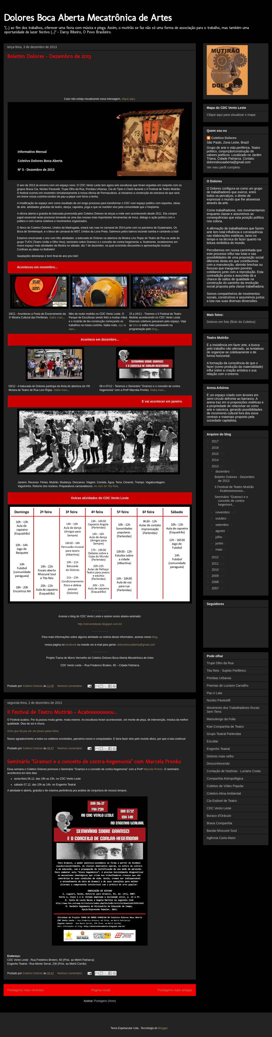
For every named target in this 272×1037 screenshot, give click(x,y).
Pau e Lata (214, 693)
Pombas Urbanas (219, 678)
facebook (71, 644)
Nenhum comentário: (70, 686)
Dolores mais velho (220, 756)
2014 (216, 460)
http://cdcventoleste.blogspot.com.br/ (100, 624)
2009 (216, 576)
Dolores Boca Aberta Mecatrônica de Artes (88, 17)
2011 (216, 563)
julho (219, 537)
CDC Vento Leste (219, 808)
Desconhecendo (218, 763)
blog (154, 329)
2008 (216, 582)
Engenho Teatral (218, 749)
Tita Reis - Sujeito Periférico (226, 670)
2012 (216, 557)
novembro (222, 512)
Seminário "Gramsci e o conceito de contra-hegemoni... (231, 500)
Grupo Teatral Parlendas (224, 734)
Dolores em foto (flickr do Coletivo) (231, 322)
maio (219, 549)
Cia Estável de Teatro (222, 801)
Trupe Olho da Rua (220, 663)
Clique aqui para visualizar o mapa (231, 115)
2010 (216, 569)
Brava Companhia (219, 823)
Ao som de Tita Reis (106, 486)
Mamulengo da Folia (221, 719)
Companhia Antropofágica (225, 778)
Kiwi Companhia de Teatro (225, 726)
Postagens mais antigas (175, 990)
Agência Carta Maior (221, 838)
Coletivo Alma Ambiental (224, 793)
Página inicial (100, 990)
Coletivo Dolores (223, 138)
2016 (216, 447)
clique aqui (128, 98)
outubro (221, 518)
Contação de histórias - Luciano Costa (233, 771)
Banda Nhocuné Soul (222, 830)
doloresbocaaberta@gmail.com (136, 644)
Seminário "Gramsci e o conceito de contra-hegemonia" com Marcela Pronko (94, 761)
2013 (216, 466)
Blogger (163, 1028)
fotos (136, 325)
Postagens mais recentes (25, 990)
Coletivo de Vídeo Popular (225, 786)
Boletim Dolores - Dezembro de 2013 (49, 56)
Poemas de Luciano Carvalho (227, 685)
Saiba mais (56, 317)
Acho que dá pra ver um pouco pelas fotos (32, 731)
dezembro (222, 471)
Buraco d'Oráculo (219, 815)
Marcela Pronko (153, 769)
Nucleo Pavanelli (218, 700)
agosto (220, 531)
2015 (216, 454)
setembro (222, 525)
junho (219, 543)
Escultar (212, 741)
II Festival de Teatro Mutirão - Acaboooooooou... (62, 712)
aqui (121, 325)
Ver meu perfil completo (223, 167)
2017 (216, 441)
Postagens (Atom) (105, 1001)
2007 (216, 588)
